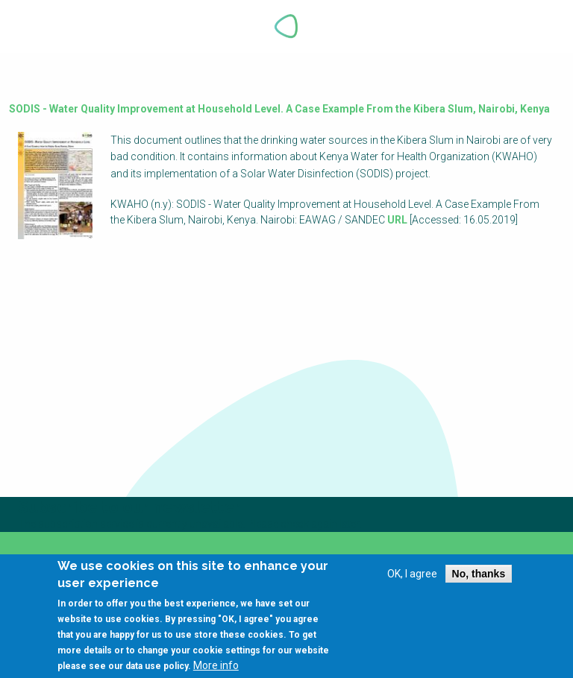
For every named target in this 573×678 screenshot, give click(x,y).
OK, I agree (412, 576)
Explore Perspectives (534, 26)
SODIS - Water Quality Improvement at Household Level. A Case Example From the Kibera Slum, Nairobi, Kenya (279, 109)
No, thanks (479, 576)
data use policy (156, 668)
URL (397, 220)
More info (216, 667)
